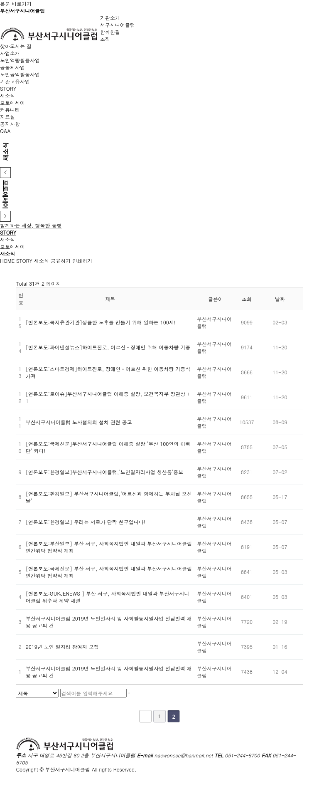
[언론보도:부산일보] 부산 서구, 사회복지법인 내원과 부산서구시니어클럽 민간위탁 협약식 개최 (109, 547)
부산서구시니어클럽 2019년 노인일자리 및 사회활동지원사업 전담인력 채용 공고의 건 (109, 622)
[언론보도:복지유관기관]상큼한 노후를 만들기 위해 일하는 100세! (101, 322)
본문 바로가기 (16, 3)
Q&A (5, 130)
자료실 (7, 116)
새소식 (7, 95)
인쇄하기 (82, 260)
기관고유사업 (15, 81)
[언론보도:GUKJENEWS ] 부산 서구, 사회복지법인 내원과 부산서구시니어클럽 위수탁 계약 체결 (107, 597)
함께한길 (110, 31)
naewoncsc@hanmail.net (184, 755)
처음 (145, 716)
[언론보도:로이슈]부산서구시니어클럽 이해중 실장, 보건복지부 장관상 (106, 393)
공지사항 (10, 123)
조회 (247, 298)
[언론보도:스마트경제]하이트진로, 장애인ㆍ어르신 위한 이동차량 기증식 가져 (108, 372)
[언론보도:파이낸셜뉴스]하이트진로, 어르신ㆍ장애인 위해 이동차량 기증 (108, 347)
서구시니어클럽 (117, 24)
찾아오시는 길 (16, 45)
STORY (24, 260)
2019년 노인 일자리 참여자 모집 (62, 646)
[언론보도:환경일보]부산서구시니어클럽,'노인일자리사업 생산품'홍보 (105, 471)
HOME (7, 260)
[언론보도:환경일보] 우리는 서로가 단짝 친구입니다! (85, 521)
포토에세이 (12, 102)
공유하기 (61, 260)
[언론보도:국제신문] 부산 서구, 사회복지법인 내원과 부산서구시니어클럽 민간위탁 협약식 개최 (109, 572)
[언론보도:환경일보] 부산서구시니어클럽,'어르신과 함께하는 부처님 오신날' (109, 497)
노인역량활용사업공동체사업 (20, 64)
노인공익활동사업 (20, 74)
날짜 (280, 298)
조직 (105, 38)
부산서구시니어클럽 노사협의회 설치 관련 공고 (79, 421)
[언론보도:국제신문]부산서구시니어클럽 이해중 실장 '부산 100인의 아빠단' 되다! (108, 447)
